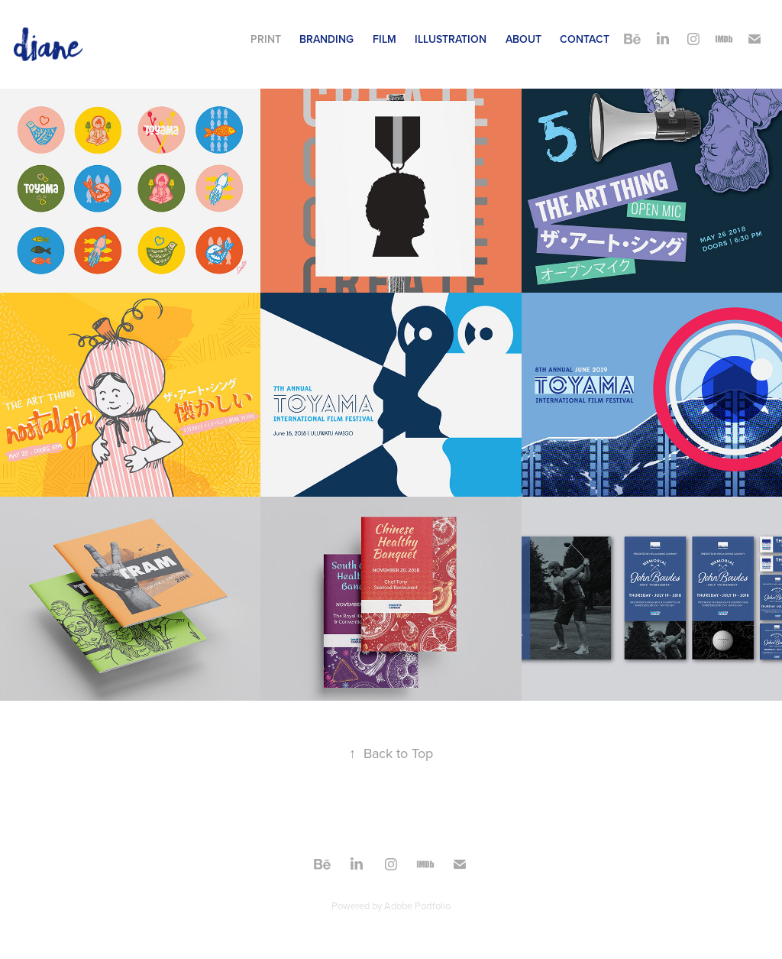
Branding (326, 39)
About (523, 39)
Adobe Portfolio (417, 905)
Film (384, 39)
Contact (584, 39)
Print (265, 39)
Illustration (450, 39)
